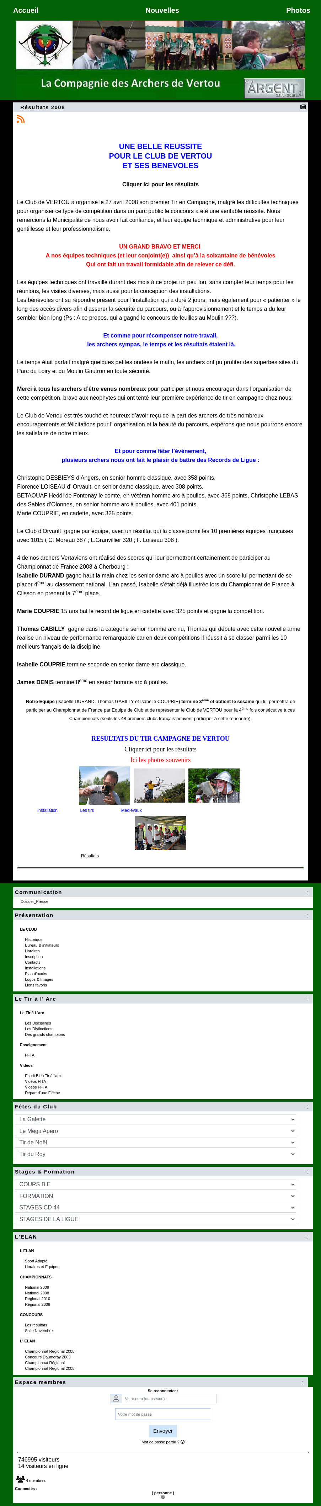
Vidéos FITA (36, 1081)
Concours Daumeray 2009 (48, 1357)
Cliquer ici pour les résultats (160, 184)
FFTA (30, 1055)
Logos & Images (39, 979)
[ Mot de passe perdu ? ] (163, 1442)
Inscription (34, 956)
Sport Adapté (37, 1261)
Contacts (33, 962)
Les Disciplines (38, 1023)
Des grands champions (45, 1034)
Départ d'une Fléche (43, 1093)
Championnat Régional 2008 (50, 1351)
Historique (34, 939)
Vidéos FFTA (36, 1087)
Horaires (33, 951)
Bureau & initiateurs (42, 945)
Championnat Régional (45, 1363)
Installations (36, 968)
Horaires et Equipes (42, 1267)
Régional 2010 (38, 1299)
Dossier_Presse (35, 901)
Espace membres (160, 1382)
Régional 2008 (38, 1304)
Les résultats (36, 1325)
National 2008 (37, 1293)
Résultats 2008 (43, 107)
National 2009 (37, 1287)
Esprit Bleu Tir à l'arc (43, 1076)
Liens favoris (36, 985)
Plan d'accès (36, 974)
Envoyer (163, 1431)
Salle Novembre (39, 1331)
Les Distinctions (39, 1029)
